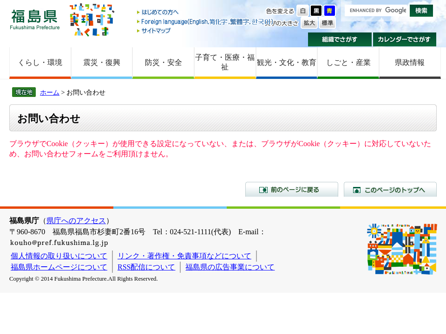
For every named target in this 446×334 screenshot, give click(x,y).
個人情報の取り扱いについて (59, 256)
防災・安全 (163, 62)
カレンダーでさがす (405, 39)
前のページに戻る (291, 189)
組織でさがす (340, 39)
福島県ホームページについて (59, 267)
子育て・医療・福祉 (225, 62)
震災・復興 (101, 62)
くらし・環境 (40, 62)
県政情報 (410, 62)
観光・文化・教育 (286, 62)
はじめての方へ (205, 12)
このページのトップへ (390, 189)
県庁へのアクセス (76, 221)
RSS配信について (146, 267)
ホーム (49, 92)
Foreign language (205, 21)
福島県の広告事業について (230, 267)
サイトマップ (205, 30)
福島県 (34, 19)
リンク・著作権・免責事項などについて (184, 256)
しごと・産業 (348, 62)
